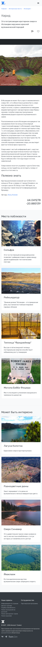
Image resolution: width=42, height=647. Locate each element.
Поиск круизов (6, 616)
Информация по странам (9, 603)
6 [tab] (29, 88)
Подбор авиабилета (8, 607)
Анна (10, 195)
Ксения (14, 195)
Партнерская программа (29, 603)
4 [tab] (23, 88)
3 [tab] (19, 88)
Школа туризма (6, 605)
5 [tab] (26, 88)
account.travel (6, 633)
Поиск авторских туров (9, 614)
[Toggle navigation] (38, 3)
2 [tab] (16, 88)
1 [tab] (13, 88)
